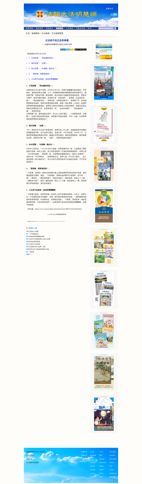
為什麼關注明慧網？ (33, 462)
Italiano (101, 466)
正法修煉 (45, 33)
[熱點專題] (39, 29)
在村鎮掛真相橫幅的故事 (36, 236)
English (92, 466)
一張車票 (31, 252)
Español (92, 469)
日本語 (101, 469)
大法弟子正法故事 (34, 244)
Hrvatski (101, 459)
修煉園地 (35, 33)
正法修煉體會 (57, 33)
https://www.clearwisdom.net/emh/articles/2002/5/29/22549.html (58, 209)
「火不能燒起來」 (34, 234)
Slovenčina (112, 459)
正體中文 (84, 451)
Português (112, 451)
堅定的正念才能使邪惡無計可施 (38, 249)
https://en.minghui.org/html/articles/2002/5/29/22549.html (50, 221)
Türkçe (111, 469)
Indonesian (102, 462)
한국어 (101, 473)
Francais (93, 477)
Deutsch (92, 462)
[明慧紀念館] (80, 29)
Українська (113, 473)
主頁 (28, 33)
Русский (112, 455)
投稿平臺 (29, 459)
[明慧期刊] (49, 29)
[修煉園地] (59, 29)
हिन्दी (100, 455)
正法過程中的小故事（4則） (37, 246)
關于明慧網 (30, 455)
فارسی (92, 473)
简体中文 (84, 455)
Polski (101, 477)
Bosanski (93, 455)
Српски (111, 462)
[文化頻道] (69, 29)
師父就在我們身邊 (34, 241)
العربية (92, 451)
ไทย (110, 466)
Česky (92, 459)
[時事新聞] (28, 29)
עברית (101, 451)
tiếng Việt (112, 477)
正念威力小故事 (33, 231)
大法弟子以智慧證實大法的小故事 (39, 239)
